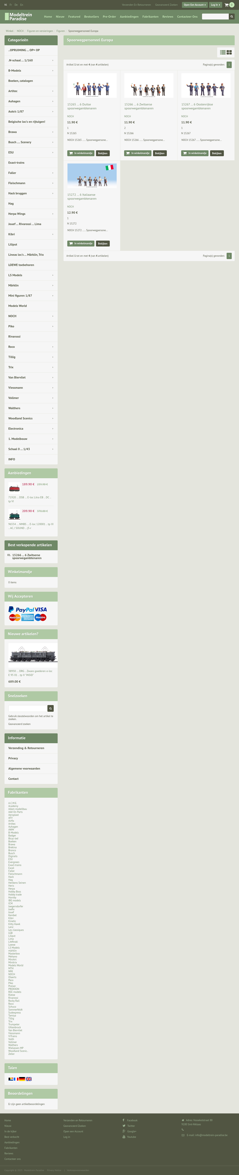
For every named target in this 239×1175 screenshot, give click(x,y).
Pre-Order (109, 16)
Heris (11, 885)
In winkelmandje (84, 153)
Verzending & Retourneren (26, 748)
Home (48, 16)
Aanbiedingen (129, 16)
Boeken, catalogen (20, 81)
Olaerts (12, 977)
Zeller (11, 1054)
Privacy (13, 758)
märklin (12, 950)
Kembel (12, 915)
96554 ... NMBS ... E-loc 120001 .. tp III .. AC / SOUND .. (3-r (31, 526)
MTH (11, 968)
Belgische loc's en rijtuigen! (26, 122)
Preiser (12, 986)
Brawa (12, 132)
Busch (11, 853)
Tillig (12, 357)
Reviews (167, 16)
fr (11, 4)
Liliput (12, 244)
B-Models (14, 70)
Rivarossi (14, 336)
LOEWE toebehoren (21, 265)
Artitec (13, 91)
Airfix (11, 820)
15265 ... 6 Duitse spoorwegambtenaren (82, 106)
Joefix (11, 909)
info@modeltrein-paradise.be (211, 1135)
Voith (11, 1039)
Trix (11, 367)
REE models (14, 992)
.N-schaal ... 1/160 (20, 60)
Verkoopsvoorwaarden (78, 1170)
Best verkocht (12, 1137)
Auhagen (14, 101)
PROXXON (13, 989)
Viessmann (15, 388)
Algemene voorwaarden (24, 768)
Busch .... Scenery (19, 142)
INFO (11, 459)
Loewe (11, 944)
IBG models (14, 900)
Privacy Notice (54, 1170)
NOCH (20, 31)
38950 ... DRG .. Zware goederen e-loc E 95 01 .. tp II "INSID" (30, 673)
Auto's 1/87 (16, 111)
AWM (11, 829)
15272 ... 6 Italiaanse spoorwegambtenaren (82, 196)
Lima (11, 939)
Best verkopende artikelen (30, 544)
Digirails (13, 856)
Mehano (12, 956)
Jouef (11, 912)
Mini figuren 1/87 (20, 295)
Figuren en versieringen (40, 31)
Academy (13, 806)
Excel (11, 868)
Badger (12, 835)
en (21, 4)
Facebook (130, 1120)
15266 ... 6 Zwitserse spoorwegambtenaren (27, 556)
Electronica (15, 428)
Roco (11, 347)
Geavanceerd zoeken (19, 724)
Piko (11, 326)
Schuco (12, 1006)
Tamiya (12, 1015)
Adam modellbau (17, 809)
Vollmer (13, 398)
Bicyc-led (13, 838)
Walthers (14, 408)
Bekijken (103, 153)
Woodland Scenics (20, 418)
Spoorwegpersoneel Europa (83, 31)
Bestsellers (91, 16)
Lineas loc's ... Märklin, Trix (26, 255)
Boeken (12, 841)
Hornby (12, 897)
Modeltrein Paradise (34, 1170)
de (16, 4)
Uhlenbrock (14, 1027)
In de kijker (11, 1131)
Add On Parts (15, 812)
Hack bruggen (17, 193)
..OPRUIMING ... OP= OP (24, 50)
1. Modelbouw (17, 439)
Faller (12, 173)
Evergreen (13, 862)
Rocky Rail (13, 1000)
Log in (214, 4)
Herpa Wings (17, 214)
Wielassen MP (16, 1048)
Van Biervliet (17, 377)
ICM (10, 903)
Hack (11, 877)
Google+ (130, 1131)
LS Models (15, 275)
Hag (11, 203)
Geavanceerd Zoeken (166, 4)
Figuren (60, 31)
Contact (13, 779)
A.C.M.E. (12, 803)
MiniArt (12, 959)
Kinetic (12, 921)
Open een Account (194, 4)
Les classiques (16, 930)
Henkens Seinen (17, 882)
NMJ (10, 971)
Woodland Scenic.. (18, 1051)
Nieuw (60, 16)
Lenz (10, 927)
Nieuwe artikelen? (23, 633)
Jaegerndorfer (15, 906)
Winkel (9, 31)
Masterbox (14, 953)
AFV (10, 818)
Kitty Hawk (14, 924)
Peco (11, 980)
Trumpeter (14, 1024)
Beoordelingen (20, 1093)
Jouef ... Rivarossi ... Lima (24, 224)
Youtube (129, 1137)
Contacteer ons (187, 16)
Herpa (11, 888)
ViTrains (12, 1036)
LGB (10, 933)
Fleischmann (16, 183)
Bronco (12, 850)
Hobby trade (15, 894)
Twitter (129, 1126)
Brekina (12, 847)
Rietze (11, 995)
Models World (17, 306)
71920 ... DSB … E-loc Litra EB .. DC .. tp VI (29, 499)
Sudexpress (14, 1012)
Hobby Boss (14, 891)
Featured (74, 16)
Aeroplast (13, 815)
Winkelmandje (20, 571)
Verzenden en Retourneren (136, 4)
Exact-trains (16, 162)
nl (6, 4)
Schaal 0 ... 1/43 (19, 449)
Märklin (13, 285)
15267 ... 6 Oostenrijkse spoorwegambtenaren (197, 106)
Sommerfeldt (15, 1009)
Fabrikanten (150, 16)
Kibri (11, 234)
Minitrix (12, 962)
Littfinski (13, 941)
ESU (11, 152)
